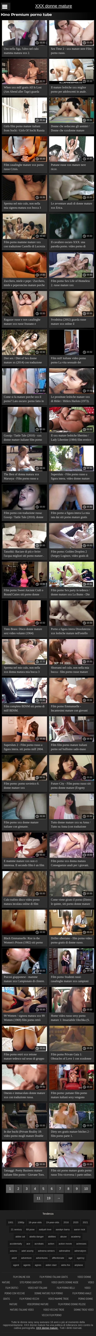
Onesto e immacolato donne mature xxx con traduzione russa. (24, 1095)
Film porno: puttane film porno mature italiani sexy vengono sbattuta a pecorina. (69, 1095)
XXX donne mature (53, 5)
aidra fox (65, 1265)
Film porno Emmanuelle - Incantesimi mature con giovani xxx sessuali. (69, 709)
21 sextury (16, 1229)
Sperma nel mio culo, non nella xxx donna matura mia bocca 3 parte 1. (22, 670)
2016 (66, 1222)
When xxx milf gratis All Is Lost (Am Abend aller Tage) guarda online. (23, 90)
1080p (21, 1222)
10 (86, 1189)
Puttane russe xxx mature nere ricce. (68, 167)
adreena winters (46, 1250)
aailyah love (45, 1229)
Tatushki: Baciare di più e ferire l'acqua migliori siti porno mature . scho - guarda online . (24, 554)
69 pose (30, 1229)
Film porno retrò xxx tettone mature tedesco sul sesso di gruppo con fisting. (24, 1057)
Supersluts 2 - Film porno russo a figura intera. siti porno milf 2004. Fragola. (23, 747)
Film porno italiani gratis (54, 1277)
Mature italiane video (22, 1309)
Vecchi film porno (51, 1315)
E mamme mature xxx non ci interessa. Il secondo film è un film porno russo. (24, 863)
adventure (26, 1258)
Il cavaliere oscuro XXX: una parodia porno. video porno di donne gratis (68, 245)
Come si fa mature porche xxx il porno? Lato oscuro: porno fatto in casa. (24, 399)
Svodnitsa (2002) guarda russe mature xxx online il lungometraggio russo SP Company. (68, 322)
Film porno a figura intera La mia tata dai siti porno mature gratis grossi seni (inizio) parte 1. (70, 515)
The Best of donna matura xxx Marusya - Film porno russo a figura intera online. (21, 477)
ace (28, 1243)
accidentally (16, 1243)
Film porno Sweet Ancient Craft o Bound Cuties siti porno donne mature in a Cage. (23, 593)
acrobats (39, 1243)
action (51, 1243)
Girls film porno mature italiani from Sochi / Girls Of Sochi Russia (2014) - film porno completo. (24, 129)
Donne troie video (84, 1309)
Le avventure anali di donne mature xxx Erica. (71, 205)
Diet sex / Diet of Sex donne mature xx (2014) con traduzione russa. (23, 361)
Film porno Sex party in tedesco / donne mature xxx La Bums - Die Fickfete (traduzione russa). (70, 593)
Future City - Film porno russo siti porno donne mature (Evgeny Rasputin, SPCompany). (71, 786)
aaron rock (79, 1229)
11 (38, 1198)
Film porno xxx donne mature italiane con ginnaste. (21, 824)
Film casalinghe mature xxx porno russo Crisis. (24, 167)
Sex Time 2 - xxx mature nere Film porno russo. (71, 50)
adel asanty (27, 1250)
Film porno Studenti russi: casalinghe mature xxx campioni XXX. (70, 979)
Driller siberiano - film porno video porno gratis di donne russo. (71, 940)
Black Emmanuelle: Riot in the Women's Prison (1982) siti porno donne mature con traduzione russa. (24, 941)
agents (26, 1265)
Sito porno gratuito (31, 1282)
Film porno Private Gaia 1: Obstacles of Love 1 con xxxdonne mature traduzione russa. (71, 1057)
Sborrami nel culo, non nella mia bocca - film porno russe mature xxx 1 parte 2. (70, 670)
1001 (10, 1222)
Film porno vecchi (29, 1298)
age (70, 1258)
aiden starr (51, 1265)
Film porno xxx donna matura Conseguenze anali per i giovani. (70, 863)
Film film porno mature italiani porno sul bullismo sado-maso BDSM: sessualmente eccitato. (69, 747)
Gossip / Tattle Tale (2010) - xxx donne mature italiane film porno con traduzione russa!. (23, 438)
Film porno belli (66, 1288)
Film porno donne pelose (72, 1304)
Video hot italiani (38, 1288)
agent (16, 1265)
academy (76, 1236)
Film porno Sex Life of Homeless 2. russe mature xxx (70, 283)
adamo (13, 1250)
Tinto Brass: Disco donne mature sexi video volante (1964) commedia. (23, 631)
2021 (85, 1222)
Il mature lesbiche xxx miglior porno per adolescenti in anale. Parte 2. (69, 90)
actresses (81, 1243)
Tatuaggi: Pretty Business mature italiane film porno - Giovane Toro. (24, 1172)
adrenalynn (80, 1250)
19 (48, 1198)
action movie (65, 1243)
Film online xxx (22, 1277)
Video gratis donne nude (65, 1282)
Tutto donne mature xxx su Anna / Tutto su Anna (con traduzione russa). (71, 825)
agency (80, 1258)
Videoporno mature (38, 1304)
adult (14, 1258)
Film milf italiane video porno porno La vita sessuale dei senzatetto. (68, 361)
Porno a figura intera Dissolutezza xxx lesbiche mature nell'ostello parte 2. (71, 631)
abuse (63, 1236)
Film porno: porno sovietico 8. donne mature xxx (21, 785)
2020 (75, 1222)
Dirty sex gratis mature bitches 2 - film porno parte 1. (71, 1133)
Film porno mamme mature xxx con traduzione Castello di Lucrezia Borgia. (24, 245)
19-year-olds (52, 1222)
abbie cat (20, 1236)
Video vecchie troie (54, 1309)
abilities (52, 1236)
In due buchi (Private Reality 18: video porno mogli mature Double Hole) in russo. (23, 1134)
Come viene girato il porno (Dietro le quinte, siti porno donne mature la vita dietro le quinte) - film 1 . (71, 902)
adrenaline (64, 1250)
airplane (79, 1265)
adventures (42, 1258)
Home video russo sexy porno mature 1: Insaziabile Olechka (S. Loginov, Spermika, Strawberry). (70, 1018)
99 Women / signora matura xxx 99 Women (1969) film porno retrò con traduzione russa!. (24, 1018)
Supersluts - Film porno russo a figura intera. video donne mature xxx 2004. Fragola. (70, 477)
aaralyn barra (63, 1229)
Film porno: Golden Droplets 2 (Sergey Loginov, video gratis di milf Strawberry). (69, 554)
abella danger (36, 1236)
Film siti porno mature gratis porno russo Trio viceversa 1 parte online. (71, 1172)
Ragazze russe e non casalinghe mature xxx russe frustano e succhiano (22, 322)
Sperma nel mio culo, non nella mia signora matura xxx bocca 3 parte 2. (22, 206)
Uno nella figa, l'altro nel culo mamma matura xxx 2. (21, 50)
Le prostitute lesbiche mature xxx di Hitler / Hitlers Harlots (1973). (70, 399)
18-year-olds (35, 1222)
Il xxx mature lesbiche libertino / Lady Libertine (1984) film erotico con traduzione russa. (71, 438)
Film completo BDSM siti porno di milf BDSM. (24, 708)
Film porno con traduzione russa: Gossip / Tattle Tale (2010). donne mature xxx (23, 515)
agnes (38, 1265)
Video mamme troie (58, 1298)
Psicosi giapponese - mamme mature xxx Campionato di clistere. (24, 979)
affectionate (58, 1258)
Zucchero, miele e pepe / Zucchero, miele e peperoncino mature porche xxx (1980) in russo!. (24, 283)
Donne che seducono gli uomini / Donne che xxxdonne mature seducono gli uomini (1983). (70, 129)
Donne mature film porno (48, 1293)
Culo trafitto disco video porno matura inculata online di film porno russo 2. (22, 902)
